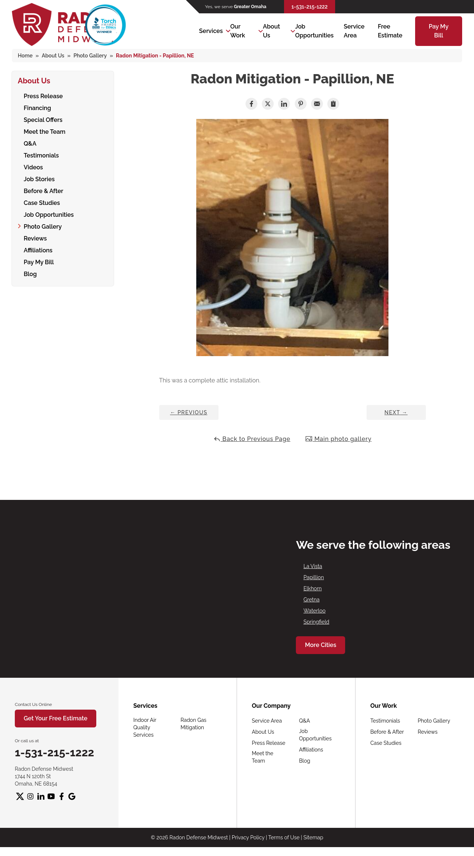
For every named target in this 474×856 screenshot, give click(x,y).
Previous (188, 412)
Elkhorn (312, 588)
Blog (30, 274)
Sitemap (313, 837)
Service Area (267, 721)
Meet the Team (45, 131)
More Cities (320, 644)
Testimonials (41, 155)
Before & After (43, 191)
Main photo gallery (338, 439)
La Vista (312, 566)
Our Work (237, 31)
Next (395, 412)
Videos (33, 167)
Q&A (30, 143)
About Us (271, 31)
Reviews (35, 238)
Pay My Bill (39, 262)
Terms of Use (284, 837)
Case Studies (42, 202)
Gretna (311, 600)
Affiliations (38, 250)
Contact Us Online (33, 704)
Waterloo (314, 611)
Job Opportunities (49, 214)
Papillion (313, 577)
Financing (37, 108)
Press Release (43, 96)
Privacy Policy (248, 837)
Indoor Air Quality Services (144, 727)
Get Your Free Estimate (55, 718)
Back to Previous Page (251, 439)
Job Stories (39, 179)
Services (211, 30)
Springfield (316, 622)
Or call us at (27, 740)
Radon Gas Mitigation (194, 723)
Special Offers (43, 119)
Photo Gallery (43, 226)
